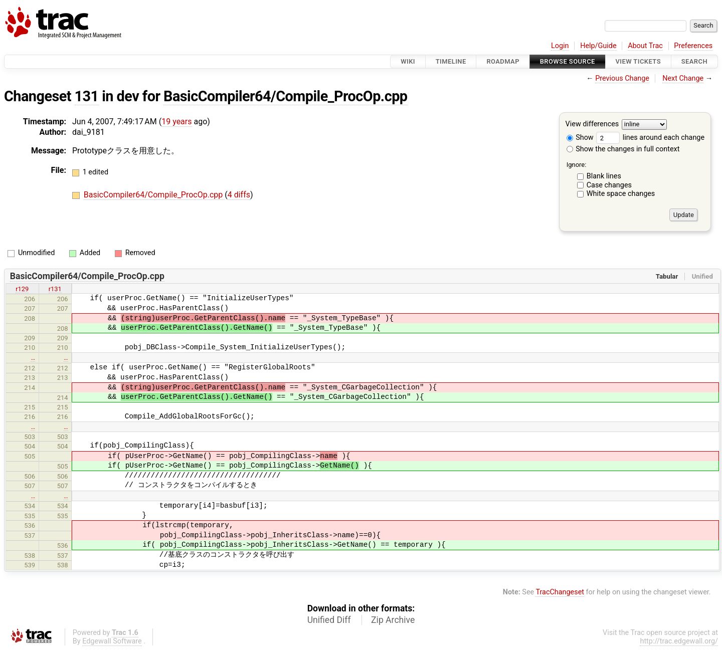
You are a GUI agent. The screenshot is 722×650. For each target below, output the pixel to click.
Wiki (408, 61)
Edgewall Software (112, 641)
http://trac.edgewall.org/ (679, 641)
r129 (22, 289)
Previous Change (622, 78)
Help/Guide (598, 46)
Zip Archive (393, 620)
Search (694, 61)
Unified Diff (329, 620)
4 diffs (239, 194)
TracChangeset (559, 592)
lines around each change (650, 137)
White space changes (621, 193)
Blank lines (604, 176)
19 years (176, 121)
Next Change (682, 78)
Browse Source (567, 61)
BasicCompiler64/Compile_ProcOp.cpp (285, 96)
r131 (55, 289)
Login (560, 46)
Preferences (693, 46)
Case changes (609, 185)
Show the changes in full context (623, 149)
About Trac (645, 46)
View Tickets (638, 61)
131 (87, 96)
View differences (592, 124)
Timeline (451, 61)
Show (580, 137)
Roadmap (502, 61)
